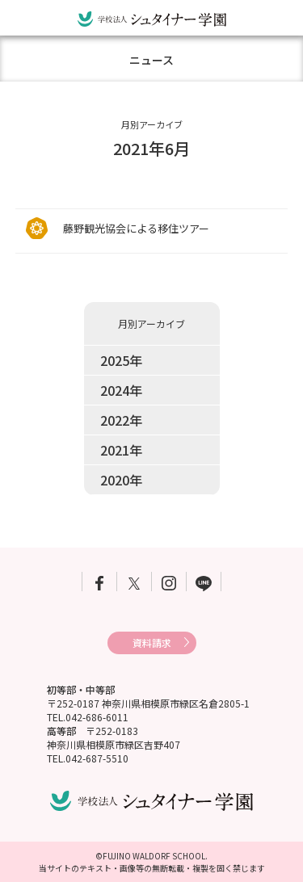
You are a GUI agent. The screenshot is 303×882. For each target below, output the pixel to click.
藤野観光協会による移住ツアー (136, 228)
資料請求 (152, 642)
